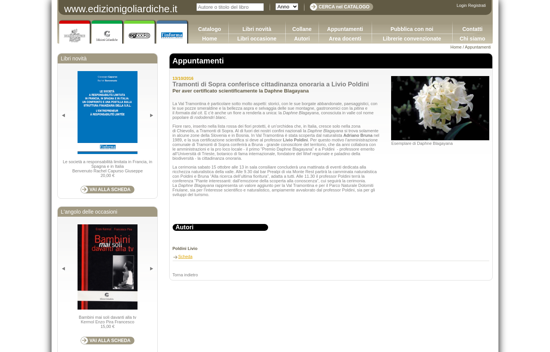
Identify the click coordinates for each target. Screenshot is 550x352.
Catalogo (209, 29)
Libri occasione (257, 39)
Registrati (477, 5)
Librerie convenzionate (412, 39)
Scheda (185, 256)
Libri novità (257, 29)
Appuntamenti (345, 29)
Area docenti (345, 39)
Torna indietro (185, 275)
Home (209, 39)
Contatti (472, 29)
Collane (302, 29)
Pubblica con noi (411, 29)
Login (462, 5)
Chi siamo (472, 39)
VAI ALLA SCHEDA (110, 189)
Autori (302, 39)
